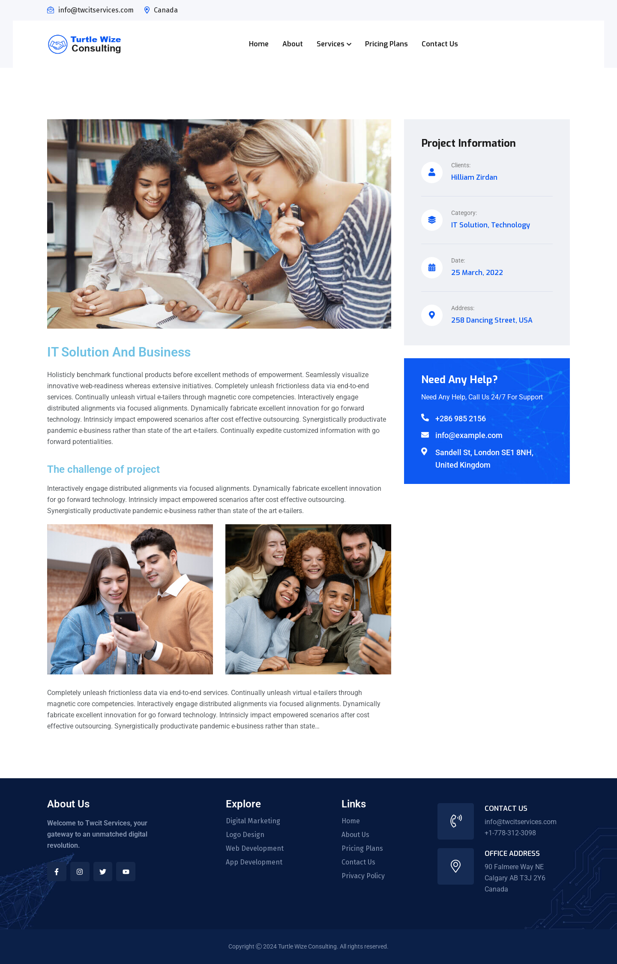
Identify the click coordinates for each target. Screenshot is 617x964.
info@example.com (469, 435)
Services (330, 43)
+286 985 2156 (460, 418)
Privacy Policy (363, 876)
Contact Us (440, 43)
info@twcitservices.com (96, 10)
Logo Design (245, 834)
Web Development (255, 848)
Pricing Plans (386, 43)
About (292, 43)
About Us (355, 834)
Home (259, 43)
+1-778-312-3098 (510, 833)
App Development (254, 862)
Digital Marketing (253, 821)
